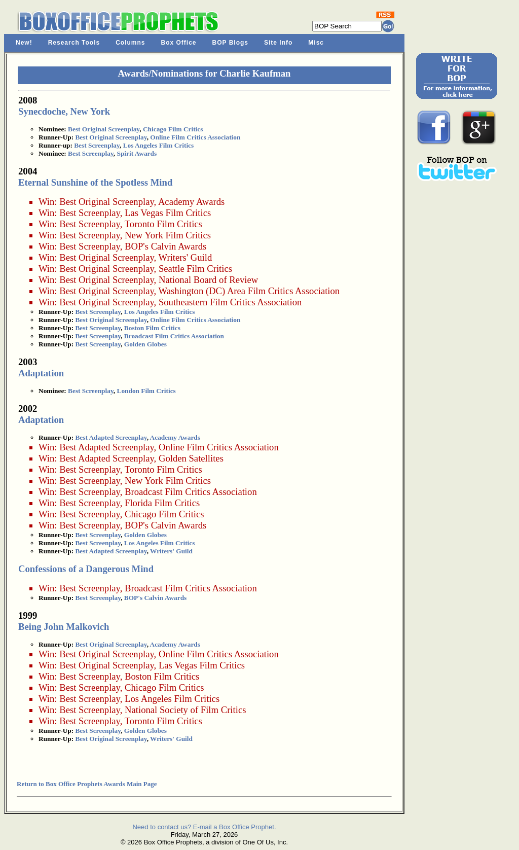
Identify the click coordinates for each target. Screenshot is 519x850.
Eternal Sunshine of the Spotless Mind (95, 182)
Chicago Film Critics (173, 129)
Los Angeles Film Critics (158, 145)
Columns (130, 42)
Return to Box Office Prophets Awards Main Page (87, 784)
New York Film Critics (168, 235)
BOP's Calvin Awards (165, 246)
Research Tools (74, 42)
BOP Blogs (230, 42)
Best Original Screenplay (103, 129)
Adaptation (41, 373)
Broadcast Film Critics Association (174, 336)
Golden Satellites (191, 458)
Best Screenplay (97, 145)
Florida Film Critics (162, 503)
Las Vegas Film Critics (168, 212)
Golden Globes (145, 344)
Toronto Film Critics (163, 224)
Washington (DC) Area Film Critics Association (249, 291)
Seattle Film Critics (195, 268)
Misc (316, 42)
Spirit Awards (137, 153)
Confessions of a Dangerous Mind (86, 568)
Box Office (179, 42)
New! (24, 42)
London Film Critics (146, 391)
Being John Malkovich (63, 626)
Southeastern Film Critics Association (230, 302)
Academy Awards (191, 201)
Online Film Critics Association (195, 137)
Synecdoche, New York (64, 111)
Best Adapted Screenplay (110, 437)
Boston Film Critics (152, 328)
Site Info (278, 42)
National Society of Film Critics (185, 709)
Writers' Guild (185, 257)
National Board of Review (208, 279)
